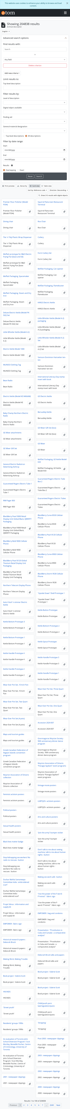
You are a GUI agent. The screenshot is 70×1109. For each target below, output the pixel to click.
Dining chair (8, 221)
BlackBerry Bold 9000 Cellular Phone (15, 542)
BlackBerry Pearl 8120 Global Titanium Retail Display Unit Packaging (15, 563)
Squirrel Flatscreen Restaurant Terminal (50, 203)
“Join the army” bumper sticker (50, 832)
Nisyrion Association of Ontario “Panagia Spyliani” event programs (52, 764)
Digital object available (12, 107)
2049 (52, 1105)
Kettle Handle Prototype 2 (13, 669)
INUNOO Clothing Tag (12, 365)
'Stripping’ (42, 1023)
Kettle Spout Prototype (47, 641)
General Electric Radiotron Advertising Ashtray (14, 465)
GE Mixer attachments (12, 432)
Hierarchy (22, 186)
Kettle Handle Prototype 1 (48, 673)
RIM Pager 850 (9, 500)
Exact (22, 170)
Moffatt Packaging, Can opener (50, 269)
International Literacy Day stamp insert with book (51, 378)
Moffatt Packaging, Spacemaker (16, 276)
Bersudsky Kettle (45, 412)
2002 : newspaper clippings (49, 1071)
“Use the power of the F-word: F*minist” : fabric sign (50, 895)
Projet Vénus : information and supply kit (16, 905)
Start (5, 146)
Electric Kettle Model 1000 (13, 349)
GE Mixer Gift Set (10, 448)
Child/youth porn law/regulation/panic (46, 1004)
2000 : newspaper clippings (49, 1087)
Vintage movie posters (47, 785)
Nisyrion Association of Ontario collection (16, 776)
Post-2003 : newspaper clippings (51, 1038)
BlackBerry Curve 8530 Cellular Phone (50, 516)
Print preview (8, 186)
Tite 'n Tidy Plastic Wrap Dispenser (17, 237)
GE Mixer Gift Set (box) (47, 428)
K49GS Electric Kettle (46, 302)
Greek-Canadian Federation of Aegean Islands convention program (15, 753)
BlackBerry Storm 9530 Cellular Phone (50, 575)
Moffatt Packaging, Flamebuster (51, 285)
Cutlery (41, 237)
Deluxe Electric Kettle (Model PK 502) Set (16, 313)
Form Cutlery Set (45, 253)
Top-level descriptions (15, 136)
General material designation (15, 126)
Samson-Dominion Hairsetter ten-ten (52, 358)
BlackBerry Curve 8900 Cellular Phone (50, 555)
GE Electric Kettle (45, 396)
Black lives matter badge (13, 841)
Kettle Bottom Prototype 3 (14, 621)
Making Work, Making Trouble (15, 959)
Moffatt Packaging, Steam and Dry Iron (17, 294)
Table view (46, 186)
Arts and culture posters (48, 817)
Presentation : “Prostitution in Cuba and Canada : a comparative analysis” (51, 933)
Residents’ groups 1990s (13, 1023)
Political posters (9, 810)
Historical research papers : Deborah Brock (14, 940)
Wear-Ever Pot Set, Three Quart (51, 689)
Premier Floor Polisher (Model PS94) (15, 203)
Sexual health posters (12, 826)
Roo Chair (42, 221)
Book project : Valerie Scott (49, 972)
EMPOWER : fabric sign (12, 924)
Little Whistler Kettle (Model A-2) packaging (51, 319)
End (4, 155)
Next (58, 1105)
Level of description (11, 98)
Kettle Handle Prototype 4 (13, 653)
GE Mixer (41, 443)
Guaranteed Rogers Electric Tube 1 (17, 483)
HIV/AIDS (6, 991)
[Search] (35, 49)
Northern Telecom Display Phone (17, 585)
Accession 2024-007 (46, 722)
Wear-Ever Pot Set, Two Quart (15, 701)
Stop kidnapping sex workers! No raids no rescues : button (16, 858)
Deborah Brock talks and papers (51, 955)
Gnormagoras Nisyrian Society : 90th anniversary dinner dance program (51, 741)
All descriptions (34, 136)
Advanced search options (16, 37)
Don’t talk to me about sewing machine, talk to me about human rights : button (52, 852)
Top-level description (11, 83)
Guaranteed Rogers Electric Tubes (52, 498)
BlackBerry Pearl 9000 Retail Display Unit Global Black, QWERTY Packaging (17, 519)
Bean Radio (7, 380)
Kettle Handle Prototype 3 (48, 657)
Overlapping (11, 170)
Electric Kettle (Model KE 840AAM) (17, 396)
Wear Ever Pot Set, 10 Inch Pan (15, 685)
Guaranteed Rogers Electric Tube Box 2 (51, 480)
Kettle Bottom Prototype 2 (48, 626)
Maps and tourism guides (13, 734)
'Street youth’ (8, 1007)
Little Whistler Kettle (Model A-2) (16, 332)
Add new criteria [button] (11, 73)
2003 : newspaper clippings (49, 1055)
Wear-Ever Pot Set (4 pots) (14, 718)
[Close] (67, 3)
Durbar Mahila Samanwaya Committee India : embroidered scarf (16, 882)
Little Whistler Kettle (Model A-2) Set (51, 339)
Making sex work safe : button (50, 877)
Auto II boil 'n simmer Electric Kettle (15, 603)
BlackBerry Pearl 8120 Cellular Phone (50, 536)
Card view (34, 186)
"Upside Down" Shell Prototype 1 (51, 593)
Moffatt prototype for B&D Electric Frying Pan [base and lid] (17, 255)
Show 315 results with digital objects (53, 195)
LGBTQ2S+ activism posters (49, 801)
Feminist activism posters (13, 794)
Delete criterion (35, 65)
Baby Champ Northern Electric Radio (15, 414)
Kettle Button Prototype (47, 610)
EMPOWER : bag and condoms (50, 913)
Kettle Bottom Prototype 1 (14, 637)
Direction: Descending (58, 190)
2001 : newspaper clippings (14, 1077)
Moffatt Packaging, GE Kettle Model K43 (52, 460)
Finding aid (7, 117)
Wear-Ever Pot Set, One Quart (50, 706)
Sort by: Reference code (37, 190)
